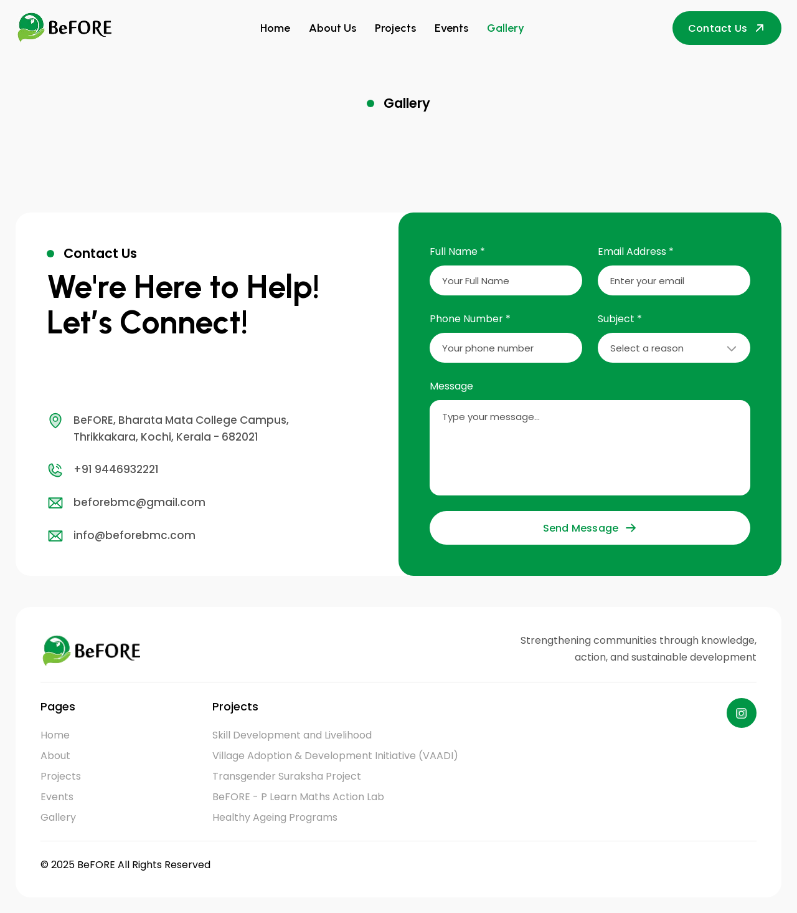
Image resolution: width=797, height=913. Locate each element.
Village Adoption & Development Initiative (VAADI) (335, 755)
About (55, 755)
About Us (332, 28)
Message (451, 386)
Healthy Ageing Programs (274, 817)
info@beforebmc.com (121, 536)
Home (275, 28)
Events (451, 28)
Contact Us (727, 28)
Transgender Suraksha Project (286, 776)
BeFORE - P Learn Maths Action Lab (298, 797)
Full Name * (457, 251)
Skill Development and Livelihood (292, 735)
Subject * (620, 319)
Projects (395, 28)
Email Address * (636, 251)
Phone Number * (470, 319)
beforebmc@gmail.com (126, 503)
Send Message (590, 528)
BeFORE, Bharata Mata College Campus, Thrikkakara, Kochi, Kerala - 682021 (168, 428)
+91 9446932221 (103, 470)
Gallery (505, 28)
